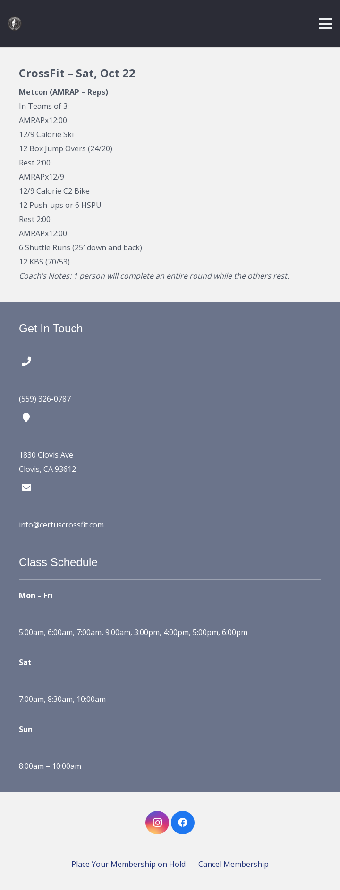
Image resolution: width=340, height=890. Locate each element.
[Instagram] (157, 822)
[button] (326, 23)
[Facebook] (183, 822)
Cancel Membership (233, 864)
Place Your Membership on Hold (128, 864)
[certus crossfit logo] (15, 23)
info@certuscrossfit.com (61, 524)
